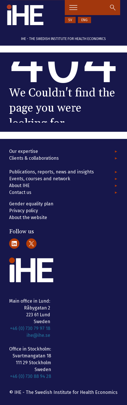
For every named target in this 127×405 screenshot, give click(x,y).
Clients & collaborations (34, 158)
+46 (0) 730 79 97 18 (30, 328)
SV (70, 20)
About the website (28, 217)
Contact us (20, 192)
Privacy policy (23, 210)
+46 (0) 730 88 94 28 (30, 376)
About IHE (19, 185)
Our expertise (23, 151)
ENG (84, 20)
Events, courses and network (39, 178)
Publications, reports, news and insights (51, 172)
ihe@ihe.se (38, 335)
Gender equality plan (31, 203)
